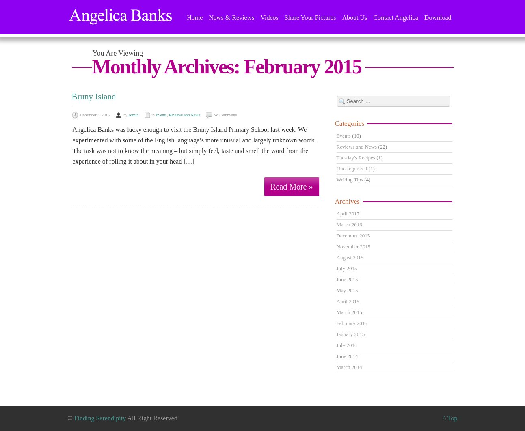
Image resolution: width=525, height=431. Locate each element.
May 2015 (347, 290)
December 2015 (353, 236)
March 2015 (349, 312)
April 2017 (348, 214)
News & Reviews (231, 17)
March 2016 (349, 225)
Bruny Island (94, 96)
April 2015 (348, 301)
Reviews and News (184, 115)
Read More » (291, 186)
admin (133, 115)
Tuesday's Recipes (356, 158)
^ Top (450, 418)
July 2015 (347, 268)
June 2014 (347, 356)
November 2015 (354, 247)
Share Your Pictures (310, 17)
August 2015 (350, 257)
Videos (269, 17)
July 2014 (347, 345)
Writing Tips (350, 180)
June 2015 (347, 279)
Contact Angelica (395, 17)
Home (195, 17)
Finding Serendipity (100, 418)
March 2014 (349, 367)
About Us (354, 17)
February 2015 (352, 323)
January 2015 (351, 334)
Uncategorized (352, 169)
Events (161, 115)
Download (438, 17)
